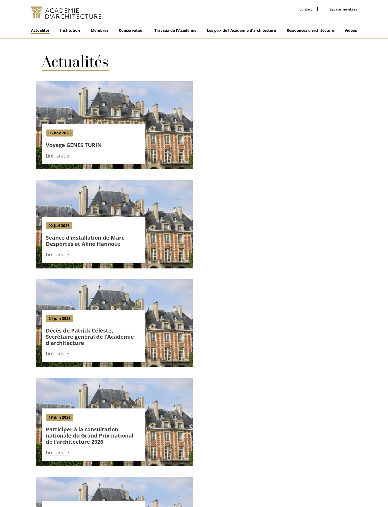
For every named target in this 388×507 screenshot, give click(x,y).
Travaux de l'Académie (175, 30)
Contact (305, 9)
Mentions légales (172, 485)
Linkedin (294, 463)
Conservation (131, 30)
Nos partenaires (204, 485)
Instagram (307, 463)
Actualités (40, 30)
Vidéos (351, 30)
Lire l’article (57, 157)
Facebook (282, 463)
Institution (70, 30)
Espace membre (235, 485)
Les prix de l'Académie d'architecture (241, 30)
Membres (99, 30)
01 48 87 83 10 (50, 464)
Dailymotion (334, 463)
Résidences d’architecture (310, 30)
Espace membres (343, 9)
